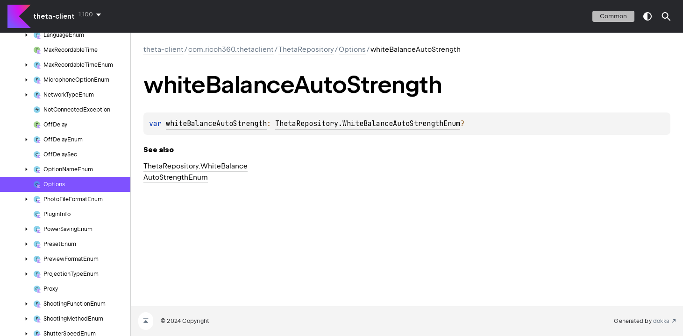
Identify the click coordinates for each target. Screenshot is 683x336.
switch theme (647, 16)
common (613, 16)
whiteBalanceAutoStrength (216, 123)
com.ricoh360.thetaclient (231, 49)
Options (352, 49)
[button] (666, 16)
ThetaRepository (306, 49)
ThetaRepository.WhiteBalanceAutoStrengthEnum (367, 123)
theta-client (54, 16)
